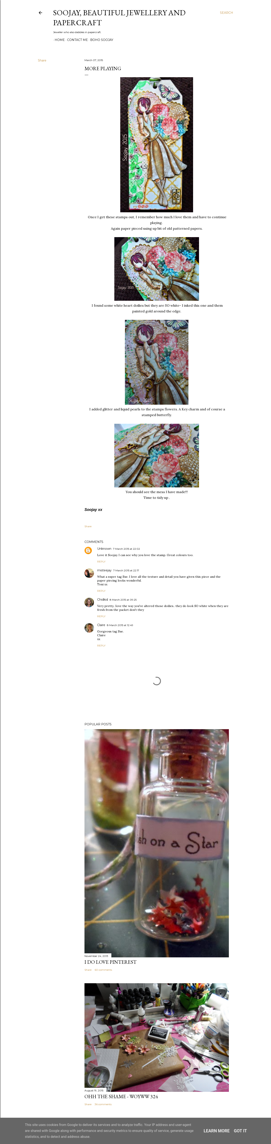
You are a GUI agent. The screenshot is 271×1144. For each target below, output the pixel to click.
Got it (240, 1130)
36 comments (103, 1104)
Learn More (217, 1130)
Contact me (76, 40)
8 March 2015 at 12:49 (120, 625)
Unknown (104, 549)
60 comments (103, 969)
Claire (101, 625)
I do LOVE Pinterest (110, 962)
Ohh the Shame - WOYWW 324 (121, 1096)
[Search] (226, 13)
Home (58, 40)
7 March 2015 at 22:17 (126, 570)
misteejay (104, 570)
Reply (101, 561)
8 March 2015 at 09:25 (123, 599)
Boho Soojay (100, 40)
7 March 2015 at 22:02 (126, 548)
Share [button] (42, 60)
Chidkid (102, 599)
